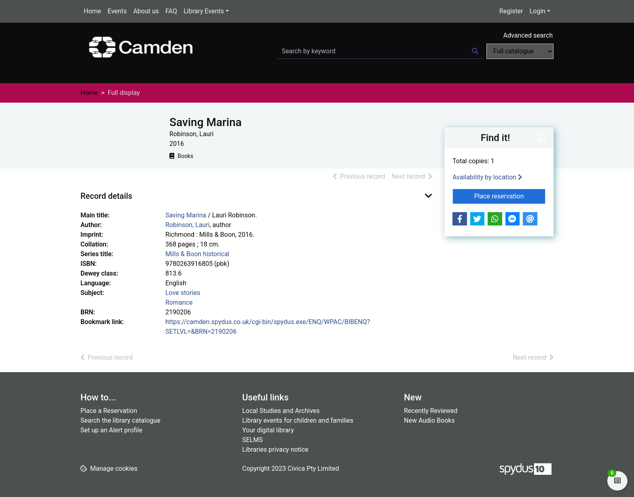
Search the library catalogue (120, 420)
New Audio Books (429, 420)
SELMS (252, 440)
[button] (541, 138)
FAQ (171, 11)
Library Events (204, 11)
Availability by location (487, 177)
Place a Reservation (108, 411)
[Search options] (520, 51)
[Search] (475, 51)
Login (537, 11)
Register (511, 11)
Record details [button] (106, 196)
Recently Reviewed (431, 411)
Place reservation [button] (510, 195)
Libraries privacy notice (275, 449)
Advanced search (528, 35)
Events (117, 11)
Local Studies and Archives (281, 411)
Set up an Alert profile (111, 430)
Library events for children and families (297, 420)
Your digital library (268, 430)
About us (146, 11)
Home (92, 11)
